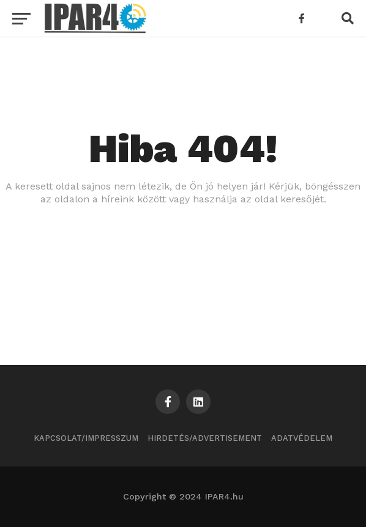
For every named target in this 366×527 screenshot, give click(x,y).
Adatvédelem (301, 438)
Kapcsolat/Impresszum (86, 438)
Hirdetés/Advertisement (205, 438)
